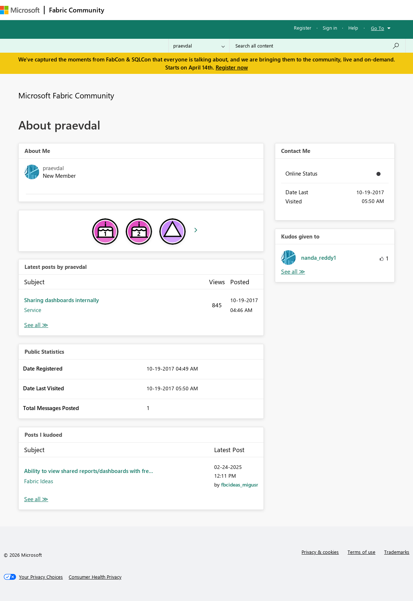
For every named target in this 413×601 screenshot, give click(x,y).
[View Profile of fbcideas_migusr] (239, 484)
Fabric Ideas (38, 481)
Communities (215, 10)
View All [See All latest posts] (36, 325)
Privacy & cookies (320, 552)
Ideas (183, 10)
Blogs (248, 10)
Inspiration (153, 10)
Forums (121, 10)
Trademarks (396, 552)
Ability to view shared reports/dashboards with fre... (88, 470)
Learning (276, 10)
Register (302, 28)
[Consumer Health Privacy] (95, 576)
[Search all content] (317, 46)
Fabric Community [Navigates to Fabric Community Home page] (76, 9)
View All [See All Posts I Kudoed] (36, 499)
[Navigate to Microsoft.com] (19, 10)
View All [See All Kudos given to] (293, 271)
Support (307, 10)
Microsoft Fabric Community (66, 95)
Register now (232, 67)
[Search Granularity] (199, 46)
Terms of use (361, 552)
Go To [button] (377, 28)
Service (32, 309)
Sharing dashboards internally (61, 300)
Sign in (330, 28)
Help (353, 28)
